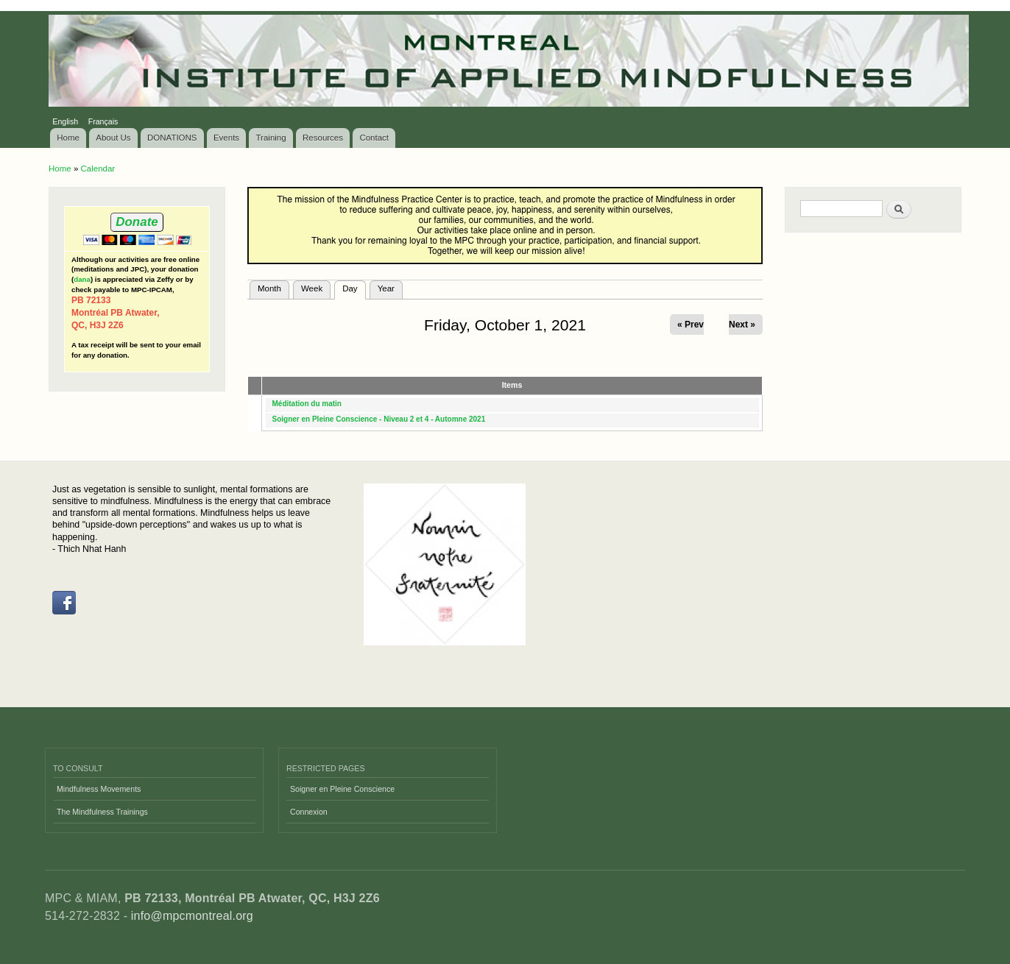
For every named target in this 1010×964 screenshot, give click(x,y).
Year (386, 288)
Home (68, 137)
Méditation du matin (307, 404)
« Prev (690, 324)
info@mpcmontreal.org (192, 916)
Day (353, 287)
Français (103, 121)
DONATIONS (172, 137)
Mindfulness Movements (99, 788)
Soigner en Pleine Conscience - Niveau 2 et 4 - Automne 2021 (379, 419)
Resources (323, 137)
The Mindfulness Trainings (102, 811)
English (65, 121)
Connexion (309, 811)
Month (269, 288)
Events (226, 137)
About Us (113, 137)
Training (271, 137)
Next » (742, 324)
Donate (137, 222)
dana (82, 279)
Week (311, 288)
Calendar (97, 168)
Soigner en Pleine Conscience (342, 788)
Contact (374, 137)
